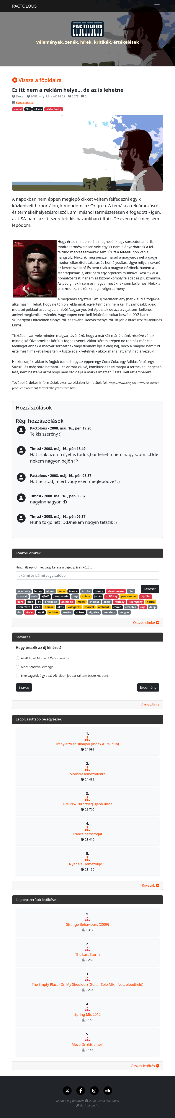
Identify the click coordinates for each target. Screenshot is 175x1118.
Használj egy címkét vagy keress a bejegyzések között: (54, 567)
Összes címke (146, 622)
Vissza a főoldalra (37, 80)
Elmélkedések (25, 102)
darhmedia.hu (89, 1105)
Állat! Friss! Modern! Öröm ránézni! (45, 658)
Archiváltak (150, 704)
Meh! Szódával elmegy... (38, 667)
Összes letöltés (145, 1065)
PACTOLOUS (24, 6)
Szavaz (24, 687)
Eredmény (148, 687)
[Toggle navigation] (157, 6)
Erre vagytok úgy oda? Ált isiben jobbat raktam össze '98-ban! (64, 675)
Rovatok (150, 885)
